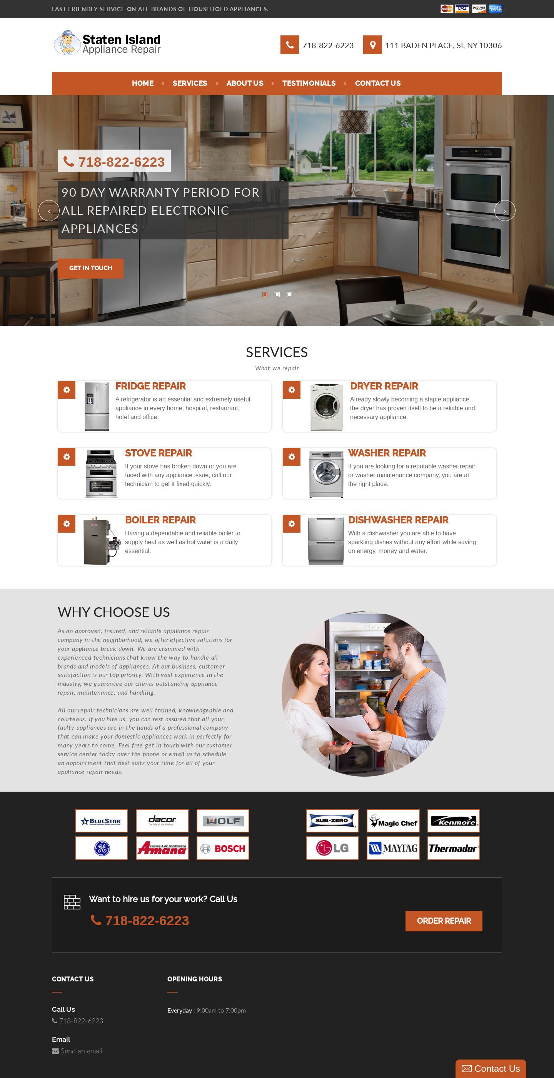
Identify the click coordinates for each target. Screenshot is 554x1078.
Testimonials (309, 83)
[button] (49, 210)
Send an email (77, 1051)
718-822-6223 (328, 45)
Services (190, 83)
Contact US (378, 83)
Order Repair (444, 921)
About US (245, 83)
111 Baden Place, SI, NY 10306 (443, 45)
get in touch (90, 268)
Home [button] (143, 83)
